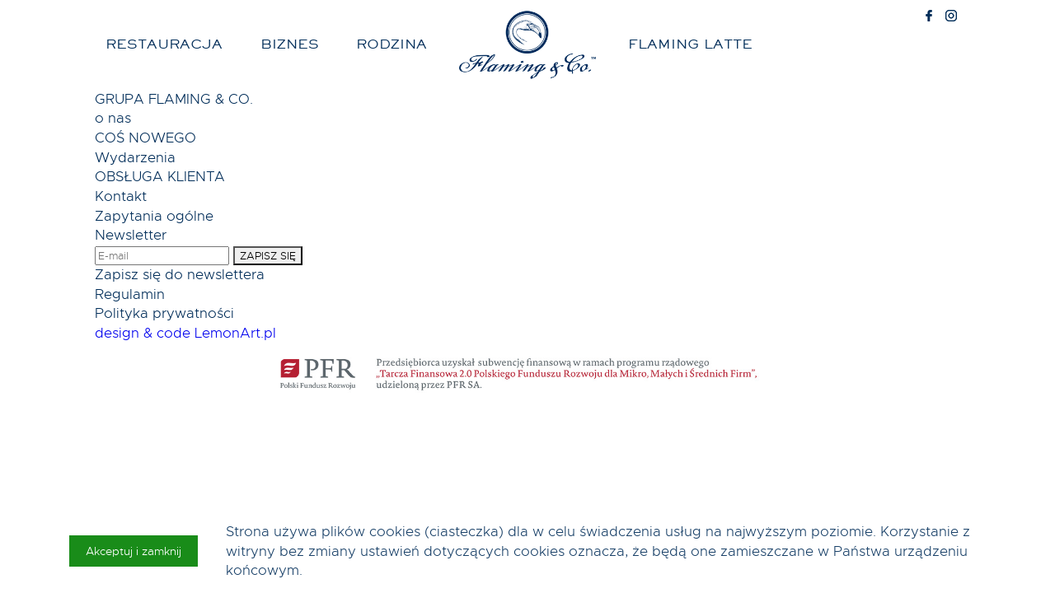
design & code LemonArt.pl (185, 333)
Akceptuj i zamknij (133, 551)
